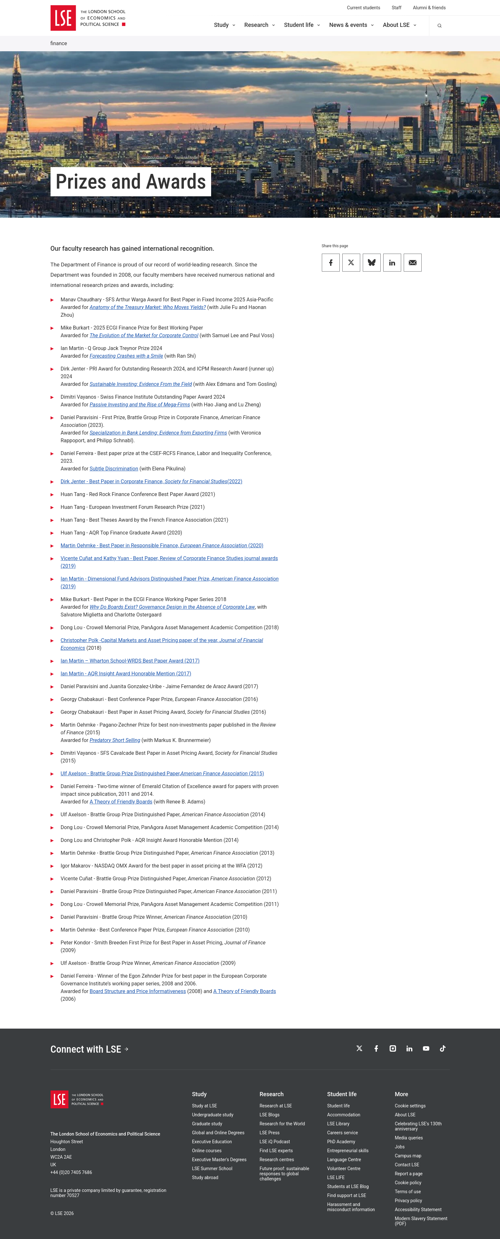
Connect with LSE (90, 1049)
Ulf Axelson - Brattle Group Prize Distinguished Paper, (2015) (162, 773)
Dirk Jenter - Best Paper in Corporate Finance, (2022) (151, 481)
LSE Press (269, 1132)
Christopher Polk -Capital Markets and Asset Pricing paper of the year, (140, 640)
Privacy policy (408, 1200)
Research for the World (282, 1123)
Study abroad (205, 1177)
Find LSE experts (276, 1150)
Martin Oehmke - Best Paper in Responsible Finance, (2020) (162, 545)
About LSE (400, 24)
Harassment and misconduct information (351, 1207)
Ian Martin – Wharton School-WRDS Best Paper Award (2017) (130, 661)
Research (260, 24)
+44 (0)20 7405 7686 (71, 1172)
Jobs (400, 1146)
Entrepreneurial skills (348, 1150)
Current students (363, 7)
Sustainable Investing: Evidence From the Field (141, 384)
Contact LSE (407, 1164)
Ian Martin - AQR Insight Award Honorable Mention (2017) (126, 674)
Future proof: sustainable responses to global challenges (284, 1173)
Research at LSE (275, 1105)
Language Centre (344, 1159)
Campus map (408, 1155)
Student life (302, 24)
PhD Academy (341, 1141)
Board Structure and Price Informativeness (138, 991)
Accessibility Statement (418, 1209)
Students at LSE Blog (348, 1186)
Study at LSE (204, 1105)
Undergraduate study (212, 1114)
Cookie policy (408, 1182)
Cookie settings (410, 1105)
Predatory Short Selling (115, 740)
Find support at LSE (346, 1195)
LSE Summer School (212, 1168)
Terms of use (408, 1191)
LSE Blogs (269, 1114)
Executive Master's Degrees (219, 1159)
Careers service (342, 1132)
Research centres (276, 1159)
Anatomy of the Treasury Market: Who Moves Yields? (148, 307)
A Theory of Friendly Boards (121, 802)
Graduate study (207, 1123)
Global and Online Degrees (218, 1132)
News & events (352, 24)
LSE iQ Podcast (274, 1141)
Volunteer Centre (344, 1168)
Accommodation (344, 1114)
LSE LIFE (336, 1177)
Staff (396, 7)
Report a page (409, 1173)
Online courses (206, 1150)
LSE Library (338, 1123)
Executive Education (212, 1141)
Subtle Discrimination (114, 469)
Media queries (409, 1137)
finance (59, 43)
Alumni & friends (429, 7)
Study (225, 24)
